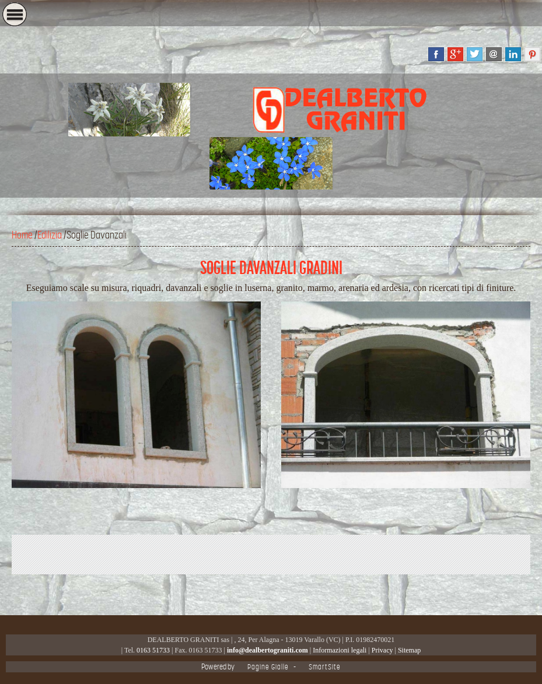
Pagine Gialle (268, 666)
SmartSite (325, 666)
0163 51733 (153, 650)
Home (22, 235)
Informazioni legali (339, 650)
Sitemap (409, 650)
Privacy (382, 650)
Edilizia (49, 235)
